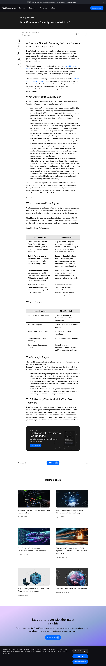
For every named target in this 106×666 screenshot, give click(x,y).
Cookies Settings (80, 651)
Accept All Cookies (80, 661)
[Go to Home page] (9, 8)
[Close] (103, 656)
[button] (23, 8)
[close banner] (103, 2)
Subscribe (81, 71)
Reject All (80, 656)
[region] (53, 656)
